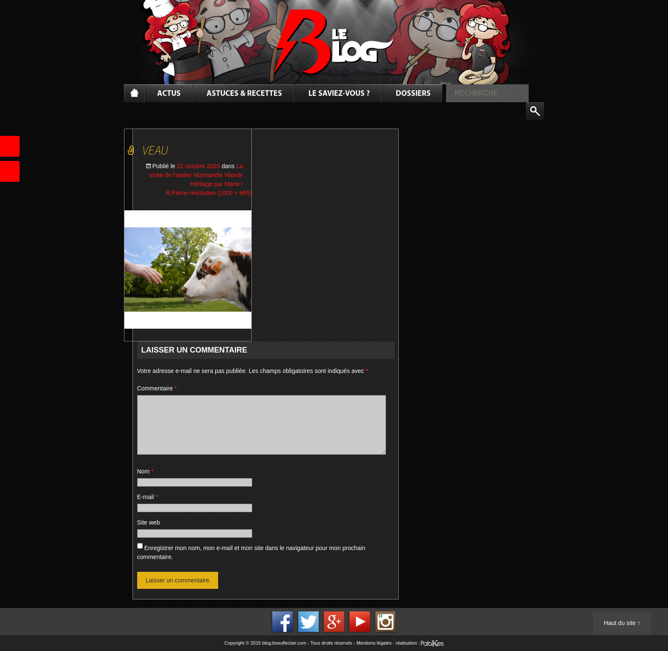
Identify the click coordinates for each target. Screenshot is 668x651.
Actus (169, 94)
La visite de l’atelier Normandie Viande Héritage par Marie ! (196, 175)
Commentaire (157, 388)
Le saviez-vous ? (339, 94)
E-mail (147, 496)
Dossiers (413, 94)
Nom (145, 471)
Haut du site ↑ (622, 622)
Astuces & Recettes (244, 94)
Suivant (240, 253)
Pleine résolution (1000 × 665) (211, 192)
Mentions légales (374, 642)
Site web (148, 522)
